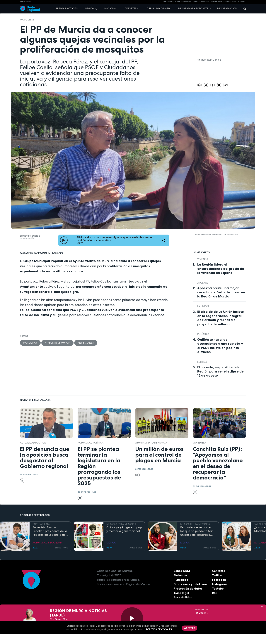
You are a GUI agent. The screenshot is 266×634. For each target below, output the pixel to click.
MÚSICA (111, 542)
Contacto (218, 571)
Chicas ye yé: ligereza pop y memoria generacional (124, 529)
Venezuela (199, 442)
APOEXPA (202, 282)
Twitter (217, 575)
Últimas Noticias (201, 2)
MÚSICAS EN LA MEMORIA (121, 524)
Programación (227, 8)
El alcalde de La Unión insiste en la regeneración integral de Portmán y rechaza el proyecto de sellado (220, 318)
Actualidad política (33, 442)
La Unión (203, 306)
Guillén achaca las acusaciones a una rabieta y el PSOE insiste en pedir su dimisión (220, 345)
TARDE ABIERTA (41, 524)
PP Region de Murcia (57, 342)
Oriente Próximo (183, 2)
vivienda (202, 259)
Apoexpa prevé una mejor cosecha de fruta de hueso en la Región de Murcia (221, 292)
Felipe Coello (85, 342)
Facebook (219, 579)
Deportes (130, 8)
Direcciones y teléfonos (190, 584)
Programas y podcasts (193, 8)
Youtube (218, 588)
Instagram (219, 584)
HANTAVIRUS (168, 2)
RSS (214, 593)
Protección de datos (188, 588)
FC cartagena (230, 2)
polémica (203, 334)
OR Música (201, 613)
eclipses (202, 361)
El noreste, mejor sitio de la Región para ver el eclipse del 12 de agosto (221, 371)
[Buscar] (243, 8)
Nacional (110, 8)
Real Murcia (216, 2)
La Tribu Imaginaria (158, 8)
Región (90, 8)
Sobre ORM (182, 571)
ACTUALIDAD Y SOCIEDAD (47, 542)
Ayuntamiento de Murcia (151, 442)
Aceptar (189, 628)
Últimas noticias (67, 8)
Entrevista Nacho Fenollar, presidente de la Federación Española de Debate (50, 531)
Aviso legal (181, 593)
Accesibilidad (183, 597)
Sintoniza (180, 575)
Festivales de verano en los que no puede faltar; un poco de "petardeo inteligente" (196, 531)
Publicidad (181, 579)
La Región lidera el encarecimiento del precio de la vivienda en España (220, 268)
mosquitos (27, 19)
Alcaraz (241, 2)
